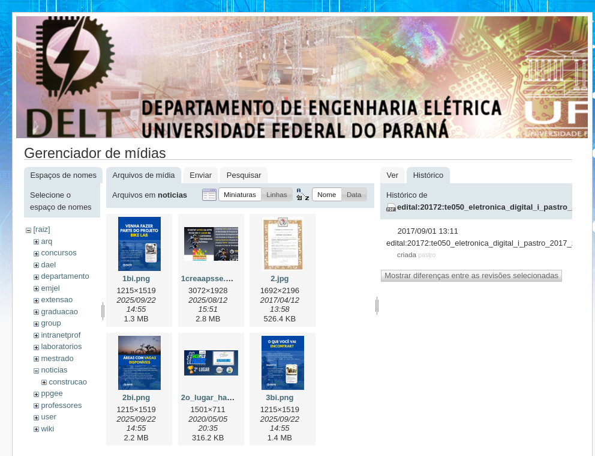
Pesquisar (244, 175)
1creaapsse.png (210, 278)
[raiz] (41, 229)
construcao (68, 381)
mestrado (57, 358)
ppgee (51, 393)
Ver (392, 175)
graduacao (59, 311)
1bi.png (136, 278)
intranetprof (60, 334)
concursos (58, 252)
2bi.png (136, 397)
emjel (50, 288)
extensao (57, 299)
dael (48, 264)
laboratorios (61, 346)
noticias (54, 369)
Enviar (201, 175)
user (48, 416)
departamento (65, 276)
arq (46, 241)
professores (61, 405)
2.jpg (280, 278)
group (51, 322)
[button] (240, 194)
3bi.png (279, 397)
